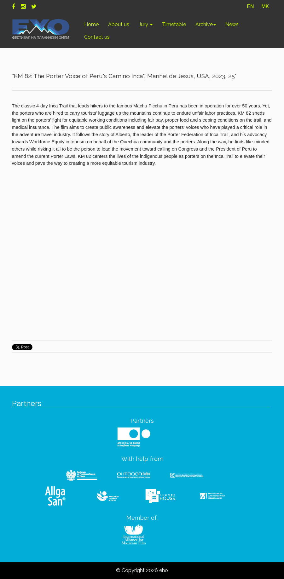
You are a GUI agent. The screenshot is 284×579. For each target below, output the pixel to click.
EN (250, 6)
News (232, 24)
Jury (146, 24)
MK (265, 6)
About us (118, 24)
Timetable (174, 24)
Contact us (97, 37)
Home (91, 24)
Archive (205, 24)
